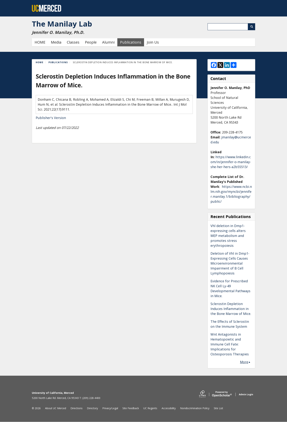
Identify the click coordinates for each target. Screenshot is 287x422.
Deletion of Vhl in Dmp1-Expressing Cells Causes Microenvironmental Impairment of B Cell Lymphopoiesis (229, 263)
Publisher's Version (51, 118)
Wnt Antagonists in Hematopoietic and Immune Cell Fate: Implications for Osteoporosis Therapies (229, 344)
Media (56, 42)
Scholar (221, 394)
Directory (92, 408)
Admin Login (246, 394)
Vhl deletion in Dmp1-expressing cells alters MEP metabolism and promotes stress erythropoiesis (228, 236)
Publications (130, 42)
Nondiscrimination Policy (194, 408)
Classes (73, 42)
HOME (40, 42)
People (91, 42)
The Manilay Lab (62, 24)
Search (252, 26)
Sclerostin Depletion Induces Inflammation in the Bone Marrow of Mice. (230, 309)
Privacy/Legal (110, 408)
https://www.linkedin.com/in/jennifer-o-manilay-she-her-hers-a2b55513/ (230, 162)
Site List (218, 408)
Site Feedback (130, 408)
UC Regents (150, 408)
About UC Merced (55, 408)
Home (39, 62)
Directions (76, 408)
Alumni (108, 42)
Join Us (153, 42)
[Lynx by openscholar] (205, 394)
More (244, 362)
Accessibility (169, 408)
